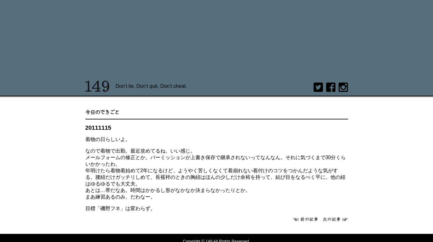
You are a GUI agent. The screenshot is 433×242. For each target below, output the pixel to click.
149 (97, 86)
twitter (318, 87)
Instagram (343, 87)
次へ (335, 219)
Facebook (330, 87)
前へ (305, 219)
